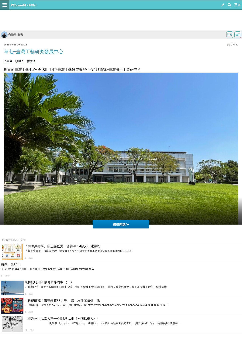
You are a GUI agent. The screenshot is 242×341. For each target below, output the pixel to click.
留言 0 (8, 61)
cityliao (234, 44)
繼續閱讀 (121, 224)
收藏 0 (19, 61)
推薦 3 (31, 61)
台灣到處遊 (12, 34)
